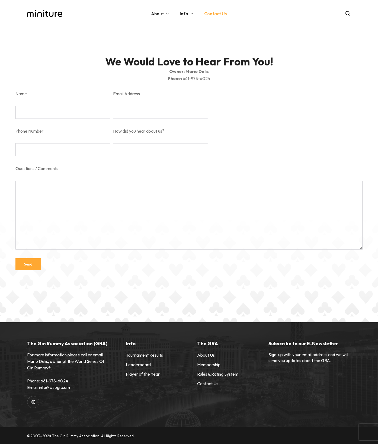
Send (28, 264)
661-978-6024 (54, 381)
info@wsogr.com (54, 387)
